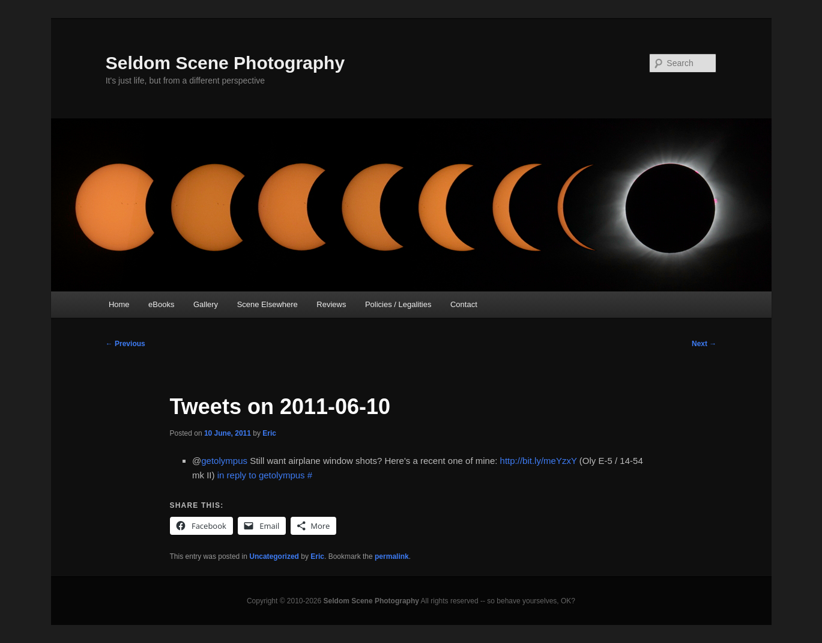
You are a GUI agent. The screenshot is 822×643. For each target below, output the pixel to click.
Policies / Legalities (398, 304)
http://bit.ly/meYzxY (538, 461)
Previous (125, 344)
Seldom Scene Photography (225, 63)
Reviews (331, 304)
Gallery (205, 304)
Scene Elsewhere (267, 304)
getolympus (224, 461)
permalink (392, 556)
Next (704, 344)
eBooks (161, 304)
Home (119, 304)
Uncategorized (274, 556)
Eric (269, 433)
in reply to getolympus (261, 475)
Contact (463, 304)
